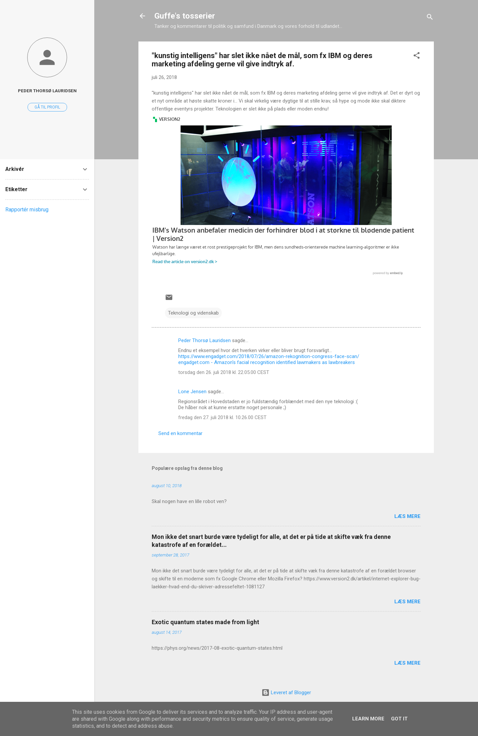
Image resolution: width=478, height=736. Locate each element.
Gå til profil (47, 107)
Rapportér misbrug (26, 209)
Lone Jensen (192, 392)
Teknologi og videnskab (193, 313)
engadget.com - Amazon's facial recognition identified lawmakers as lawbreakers (266, 362)
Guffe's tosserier (184, 16)
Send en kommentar (180, 433)
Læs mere (407, 516)
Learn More (368, 719)
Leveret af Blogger (286, 693)
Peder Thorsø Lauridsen (204, 340)
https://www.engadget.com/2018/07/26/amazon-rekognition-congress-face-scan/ (268, 356)
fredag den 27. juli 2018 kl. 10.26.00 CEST (222, 417)
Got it (399, 719)
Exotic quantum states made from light (205, 622)
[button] (417, 56)
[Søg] (430, 18)
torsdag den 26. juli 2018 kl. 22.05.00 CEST (223, 372)
